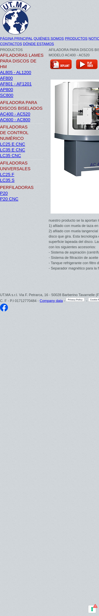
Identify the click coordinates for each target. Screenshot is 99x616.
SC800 (6, 95)
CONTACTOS (11, 44)
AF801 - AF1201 (16, 83)
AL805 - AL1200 (15, 72)
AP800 (6, 89)
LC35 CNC (10, 155)
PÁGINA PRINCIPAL (16, 39)
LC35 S (7, 180)
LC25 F (7, 174)
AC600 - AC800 (15, 119)
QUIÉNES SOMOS (49, 39)
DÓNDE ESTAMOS (38, 44)
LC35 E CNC (12, 149)
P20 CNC (9, 198)
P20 (4, 193)
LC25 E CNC (12, 144)
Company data (51, 301)
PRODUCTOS (76, 39)
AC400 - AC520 (15, 113)
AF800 (6, 78)
